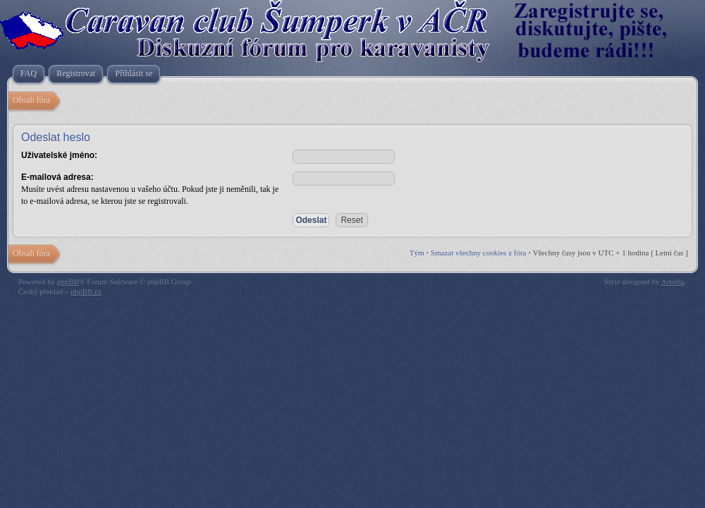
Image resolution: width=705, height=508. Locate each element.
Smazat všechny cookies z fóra (479, 252)
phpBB (68, 281)
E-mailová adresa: (57, 177)
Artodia (673, 281)
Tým (417, 252)
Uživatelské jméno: (59, 155)
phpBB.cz (86, 291)
